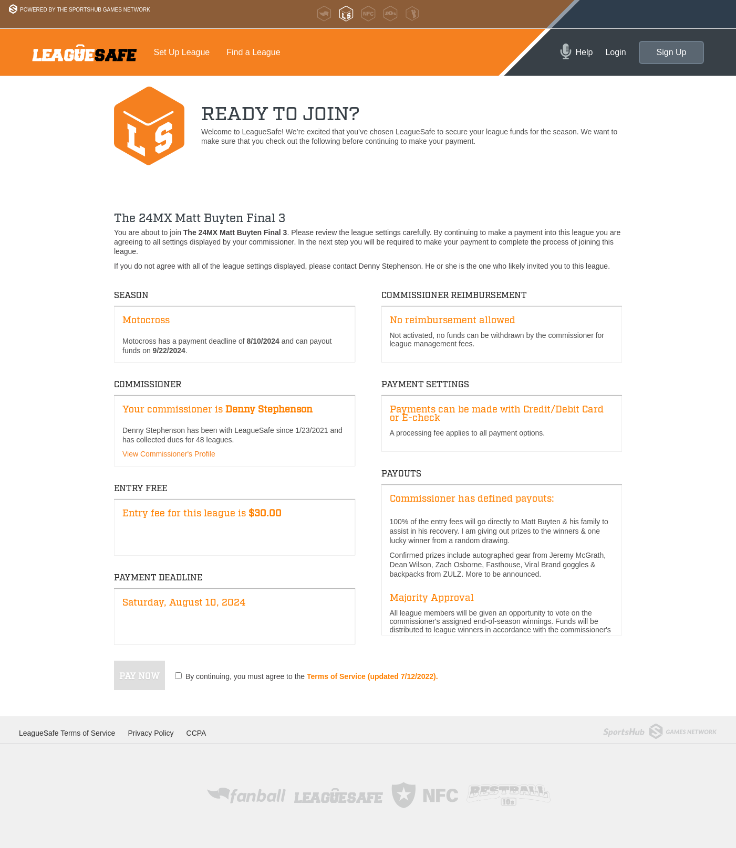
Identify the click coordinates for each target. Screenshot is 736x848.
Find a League (253, 52)
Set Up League (182, 52)
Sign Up (672, 52)
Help (584, 52)
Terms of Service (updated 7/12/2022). (372, 676)
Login (615, 52)
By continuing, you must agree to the (311, 676)
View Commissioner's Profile (168, 454)
